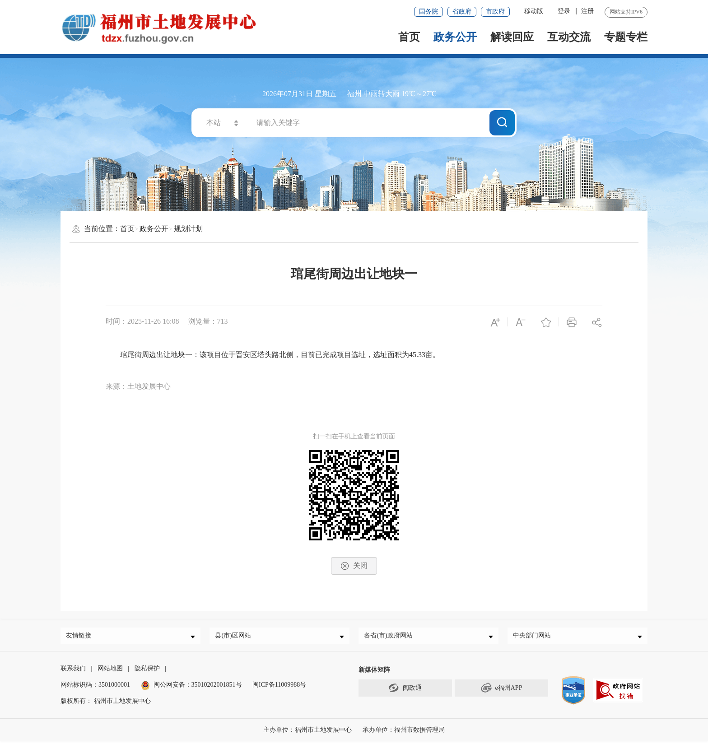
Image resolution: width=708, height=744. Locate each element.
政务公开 (455, 37)
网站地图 (110, 671)
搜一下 (502, 122)
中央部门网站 (534, 636)
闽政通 (405, 690)
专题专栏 (625, 37)
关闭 (354, 566)
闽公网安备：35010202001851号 (198, 687)
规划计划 (188, 228)
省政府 (461, 11)
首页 (409, 37)
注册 (587, 11)
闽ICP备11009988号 (279, 687)
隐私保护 (147, 671)
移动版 (533, 11)
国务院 (428, 11)
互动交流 (569, 37)
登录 (564, 11)
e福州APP (501, 690)
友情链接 (80, 636)
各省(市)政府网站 (390, 636)
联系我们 (73, 671)
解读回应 (512, 37)
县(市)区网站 (235, 636)
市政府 (495, 11)
